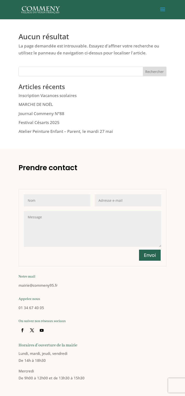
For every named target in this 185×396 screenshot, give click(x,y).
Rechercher (154, 71)
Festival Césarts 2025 (39, 122)
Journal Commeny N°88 (41, 113)
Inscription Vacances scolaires (48, 95)
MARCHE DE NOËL (36, 104)
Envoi (150, 255)
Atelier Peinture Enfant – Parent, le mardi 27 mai (66, 131)
